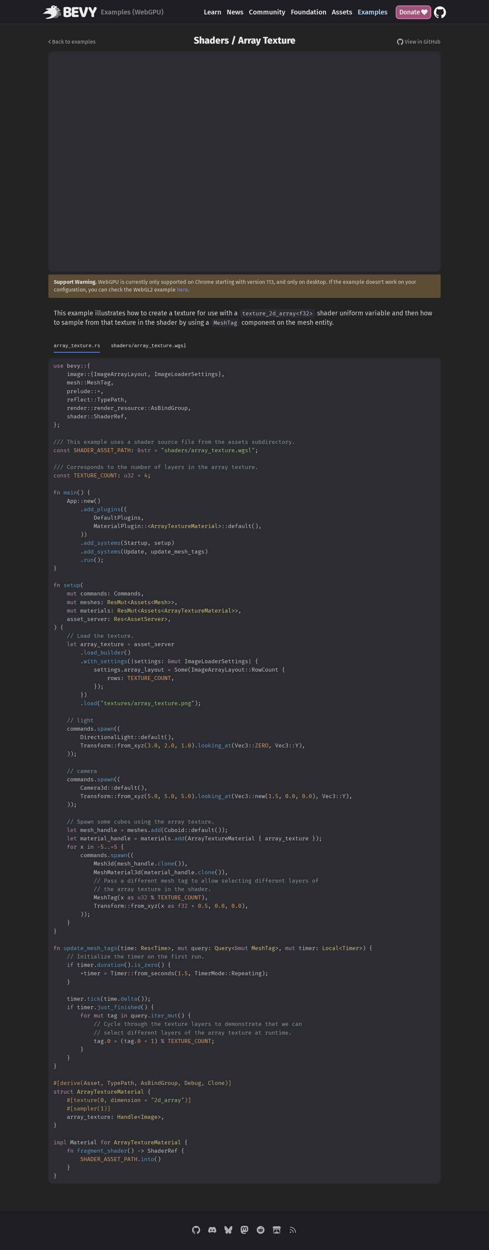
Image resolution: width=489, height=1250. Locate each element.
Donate (413, 12)
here (182, 290)
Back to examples (71, 42)
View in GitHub (419, 42)
